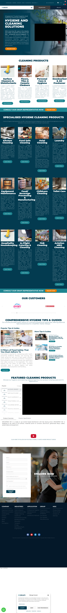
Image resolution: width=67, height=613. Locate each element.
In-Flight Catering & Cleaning (25, 245)
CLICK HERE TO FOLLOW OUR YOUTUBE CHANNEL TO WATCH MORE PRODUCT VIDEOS (33, 439)
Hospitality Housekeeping (9, 244)
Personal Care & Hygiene (42, 81)
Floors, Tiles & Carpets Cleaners (25, 82)
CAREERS (14, 2)
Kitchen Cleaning (7, 141)
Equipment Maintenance (8, 192)
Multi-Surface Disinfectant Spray (13, 397)
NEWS (23, 2)
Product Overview (8, 418)
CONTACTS (19, 2)
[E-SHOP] (58, 2)
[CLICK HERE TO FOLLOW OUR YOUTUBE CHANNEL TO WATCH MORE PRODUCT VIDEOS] (33, 436)
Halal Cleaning (42, 141)
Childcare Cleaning (42, 192)
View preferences (43, 608)
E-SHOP (60, 2)
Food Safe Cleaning (25, 141)
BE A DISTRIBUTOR (50, 2)
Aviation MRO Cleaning (59, 245)
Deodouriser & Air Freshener (60, 81)
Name (7, 457)
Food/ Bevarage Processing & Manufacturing (26, 195)
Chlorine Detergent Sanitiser (13, 405)
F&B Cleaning (42, 244)
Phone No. (8, 466)
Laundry (59, 140)
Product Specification (25, 418)
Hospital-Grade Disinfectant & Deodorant (13, 412)
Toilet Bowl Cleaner (13, 401)
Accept (22, 608)
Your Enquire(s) (9, 481)
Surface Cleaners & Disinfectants (8, 81)
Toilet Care (59, 191)
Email (7, 462)
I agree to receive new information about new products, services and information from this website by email (16, 488)
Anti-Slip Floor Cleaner (13, 393)
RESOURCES (35, 3)
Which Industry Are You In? (12, 476)
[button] (48, 595)
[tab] (11, 390)
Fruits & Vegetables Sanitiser (13, 408)
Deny (31, 608)
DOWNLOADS (9, 2)
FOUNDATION (28, 2)
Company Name (9, 471)
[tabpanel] (44, 399)
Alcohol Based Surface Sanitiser (13, 389)
